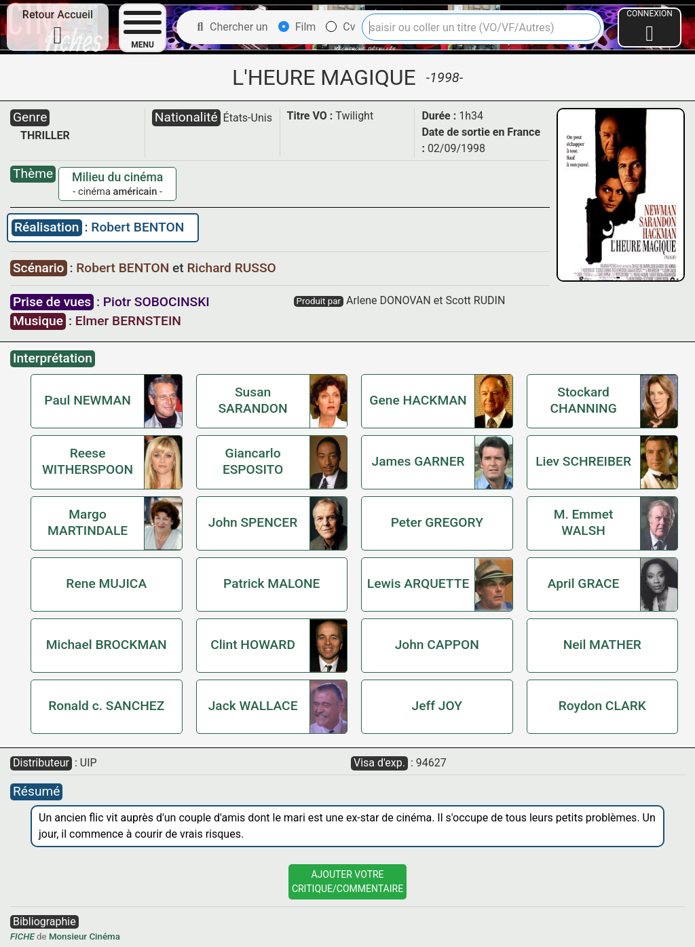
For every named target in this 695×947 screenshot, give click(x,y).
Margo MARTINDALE (88, 522)
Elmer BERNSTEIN (128, 321)
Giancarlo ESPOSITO (253, 461)
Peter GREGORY (437, 522)
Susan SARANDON (253, 400)
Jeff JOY (437, 705)
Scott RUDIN (475, 300)
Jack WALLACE (253, 705)
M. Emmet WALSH (584, 522)
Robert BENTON (137, 227)
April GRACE (584, 583)
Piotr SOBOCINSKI (156, 302)
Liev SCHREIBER (583, 461)
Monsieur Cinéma (84, 936)
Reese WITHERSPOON (87, 461)
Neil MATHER (602, 644)
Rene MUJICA (106, 583)
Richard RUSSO (231, 268)
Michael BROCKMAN (106, 644)
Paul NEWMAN (87, 400)
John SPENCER (252, 522)
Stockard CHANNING (583, 400)
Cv (340, 26)
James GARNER (418, 461)
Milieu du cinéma (117, 177)
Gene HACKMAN (417, 400)
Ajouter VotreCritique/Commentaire (347, 881)
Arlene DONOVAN (388, 300)
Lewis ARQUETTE (418, 583)
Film (297, 26)
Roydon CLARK (602, 705)
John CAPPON (437, 644)
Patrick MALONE (271, 583)
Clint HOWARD (252, 644)
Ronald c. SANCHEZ (106, 705)
